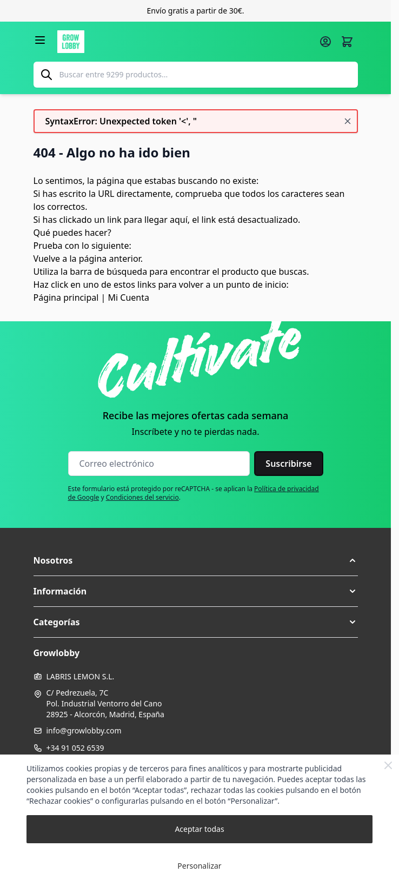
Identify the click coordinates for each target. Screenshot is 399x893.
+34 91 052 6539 (75, 748)
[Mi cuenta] (325, 41)
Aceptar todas (199, 829)
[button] (196, 560)
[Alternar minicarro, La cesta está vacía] (347, 41)
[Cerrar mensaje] (348, 121)
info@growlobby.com (84, 730)
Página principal (66, 297)
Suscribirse (288, 463)
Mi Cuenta (128, 297)
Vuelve (47, 258)
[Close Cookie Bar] (388, 765)
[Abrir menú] (40, 40)
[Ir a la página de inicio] (184, 41)
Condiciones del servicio (142, 497)
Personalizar (199, 866)
